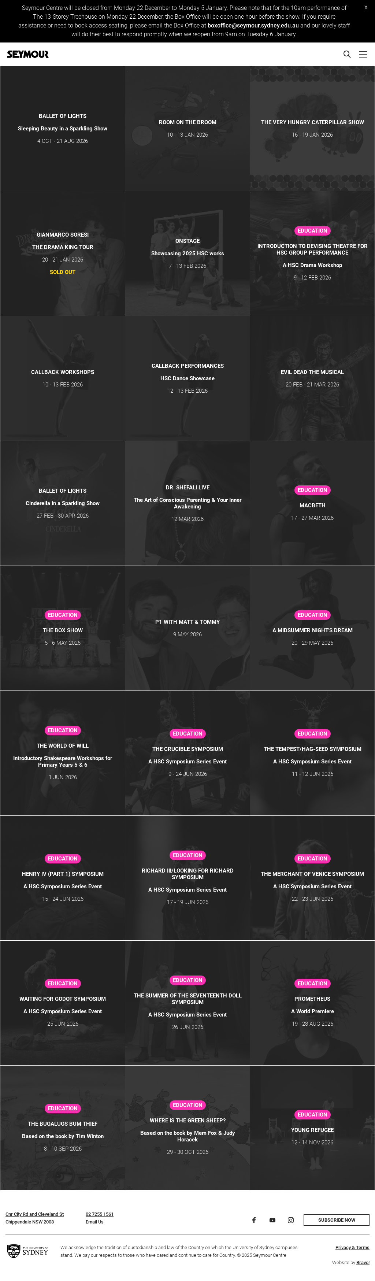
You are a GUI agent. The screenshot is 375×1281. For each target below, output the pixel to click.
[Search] (347, 54)
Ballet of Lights (62, 116)
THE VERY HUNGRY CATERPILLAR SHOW (312, 122)
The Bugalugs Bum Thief (62, 1124)
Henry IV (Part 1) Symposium (63, 874)
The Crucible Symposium (187, 749)
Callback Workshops (62, 372)
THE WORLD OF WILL (63, 746)
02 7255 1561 (100, 1214)
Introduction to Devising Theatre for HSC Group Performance (312, 249)
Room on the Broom (187, 122)
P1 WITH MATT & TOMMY (187, 622)
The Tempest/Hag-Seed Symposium (312, 749)
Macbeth (313, 505)
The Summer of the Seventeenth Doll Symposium (188, 999)
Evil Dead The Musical (312, 372)
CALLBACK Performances (188, 366)
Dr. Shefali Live (187, 487)
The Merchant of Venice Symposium (312, 874)
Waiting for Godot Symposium (62, 999)
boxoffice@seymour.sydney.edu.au (253, 25)
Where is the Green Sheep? (188, 1120)
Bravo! (363, 1262)
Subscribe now (336, 1220)
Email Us (95, 1222)
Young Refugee (312, 1130)
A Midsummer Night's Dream (312, 630)
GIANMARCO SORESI (63, 235)
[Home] (28, 54)
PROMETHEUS (312, 999)
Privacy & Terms (352, 1247)
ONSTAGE (187, 241)
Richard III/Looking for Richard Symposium (188, 874)
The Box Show (63, 630)
